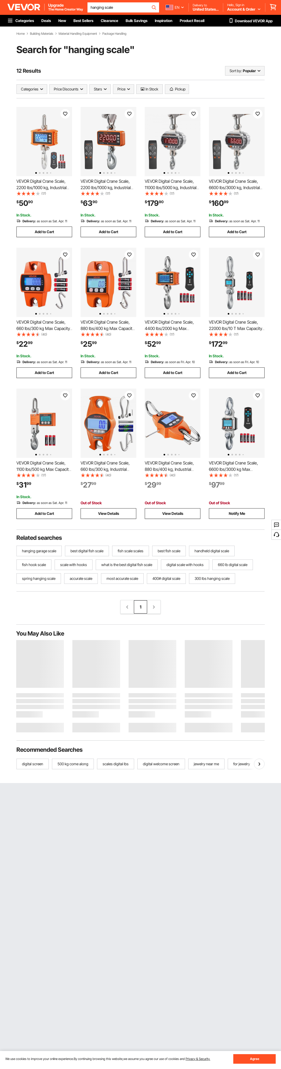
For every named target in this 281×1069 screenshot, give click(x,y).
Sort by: (236, 70)
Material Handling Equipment (78, 34)
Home (20, 34)
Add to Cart (44, 231)
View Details (108, 513)
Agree (254, 1059)
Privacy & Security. (198, 1059)
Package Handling (114, 34)
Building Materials (41, 34)
